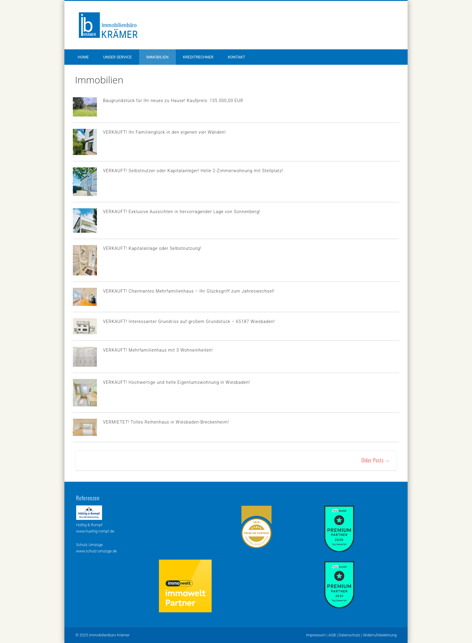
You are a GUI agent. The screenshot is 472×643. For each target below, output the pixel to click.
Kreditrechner (198, 57)
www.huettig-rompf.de (95, 531)
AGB (332, 635)
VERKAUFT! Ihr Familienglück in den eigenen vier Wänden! (164, 132)
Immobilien (157, 57)
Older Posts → (376, 460)
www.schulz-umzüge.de (96, 551)
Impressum (315, 635)
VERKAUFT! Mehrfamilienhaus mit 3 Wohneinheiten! (158, 350)
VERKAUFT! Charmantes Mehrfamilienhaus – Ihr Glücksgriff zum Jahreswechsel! (189, 291)
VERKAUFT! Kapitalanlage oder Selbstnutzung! (152, 248)
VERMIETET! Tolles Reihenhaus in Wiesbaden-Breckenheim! (166, 422)
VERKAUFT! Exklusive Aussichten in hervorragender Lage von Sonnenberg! (181, 211)
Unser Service (117, 57)
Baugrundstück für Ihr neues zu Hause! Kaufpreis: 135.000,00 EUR (173, 100)
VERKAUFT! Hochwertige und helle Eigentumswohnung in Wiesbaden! (176, 382)
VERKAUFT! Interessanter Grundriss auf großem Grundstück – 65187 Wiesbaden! (189, 321)
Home (83, 57)
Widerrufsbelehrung (380, 635)
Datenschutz (349, 635)
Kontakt (236, 57)
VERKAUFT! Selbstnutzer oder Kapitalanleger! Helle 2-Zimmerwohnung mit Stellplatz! (193, 170)
